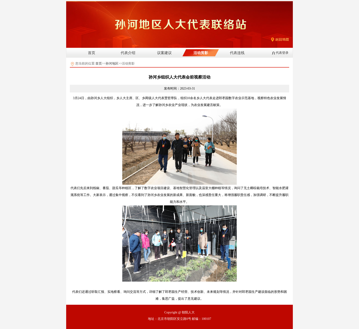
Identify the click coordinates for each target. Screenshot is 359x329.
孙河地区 (112, 63)
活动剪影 (200, 53)
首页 (91, 53)
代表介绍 (128, 53)
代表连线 (237, 53)
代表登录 (282, 52)
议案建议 (164, 53)
